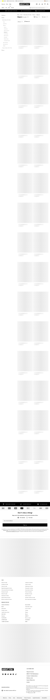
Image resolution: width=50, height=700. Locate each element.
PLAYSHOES (4, 614)
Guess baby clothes (29, 587)
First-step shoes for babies (30, 596)
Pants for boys (28, 592)
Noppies (3, 613)
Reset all (27, 19)
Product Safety (25, 696)
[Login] (39, 4)
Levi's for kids (28, 605)
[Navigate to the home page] (24, 4)
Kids (10, 4)
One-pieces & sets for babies (7, 587)
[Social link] (3, 671)
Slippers (38, 12)
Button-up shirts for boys (7, 596)
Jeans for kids (28, 581)
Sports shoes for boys (6, 594)
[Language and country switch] (46, 1)
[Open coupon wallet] (37, 4)
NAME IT (27, 613)
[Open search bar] (30, 7)
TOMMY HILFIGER (5, 618)
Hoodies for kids (5, 581)
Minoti (26, 611)
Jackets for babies (29, 579)
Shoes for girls (4, 590)
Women (3, 4)
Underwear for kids (29, 583)
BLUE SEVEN (27, 601)
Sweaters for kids (5, 592)
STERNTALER (4, 616)
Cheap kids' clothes (29, 585)
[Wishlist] (45, 4)
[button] (36, 14)
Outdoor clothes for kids (30, 594)
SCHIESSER (27, 616)
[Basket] (47, 4)
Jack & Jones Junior (5, 609)
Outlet (4, 1)
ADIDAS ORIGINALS (5, 601)
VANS (26, 618)
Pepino (26, 609)
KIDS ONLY (4, 611)
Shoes (34, 12)
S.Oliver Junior (4, 607)
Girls (21, 12)
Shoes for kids (4, 579)
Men (7, 4)
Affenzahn (4, 605)
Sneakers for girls (28, 590)
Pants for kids (4, 583)
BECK (3, 603)
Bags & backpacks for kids (7, 585)
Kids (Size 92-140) (27, 12)
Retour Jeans (28, 614)
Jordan (26, 607)
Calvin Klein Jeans (28, 603)
